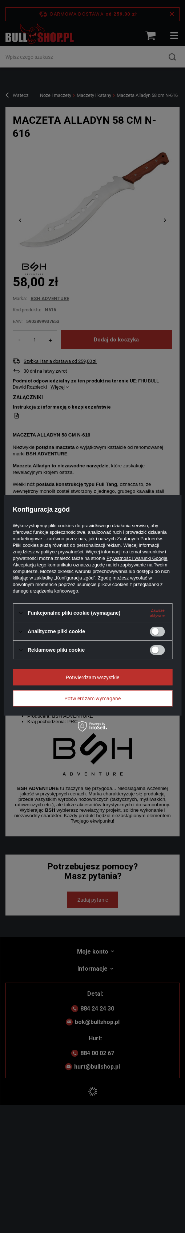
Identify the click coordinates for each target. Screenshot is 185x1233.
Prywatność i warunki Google (137, 558)
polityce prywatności (62, 551)
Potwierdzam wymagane (92, 698)
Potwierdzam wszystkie (92, 677)
